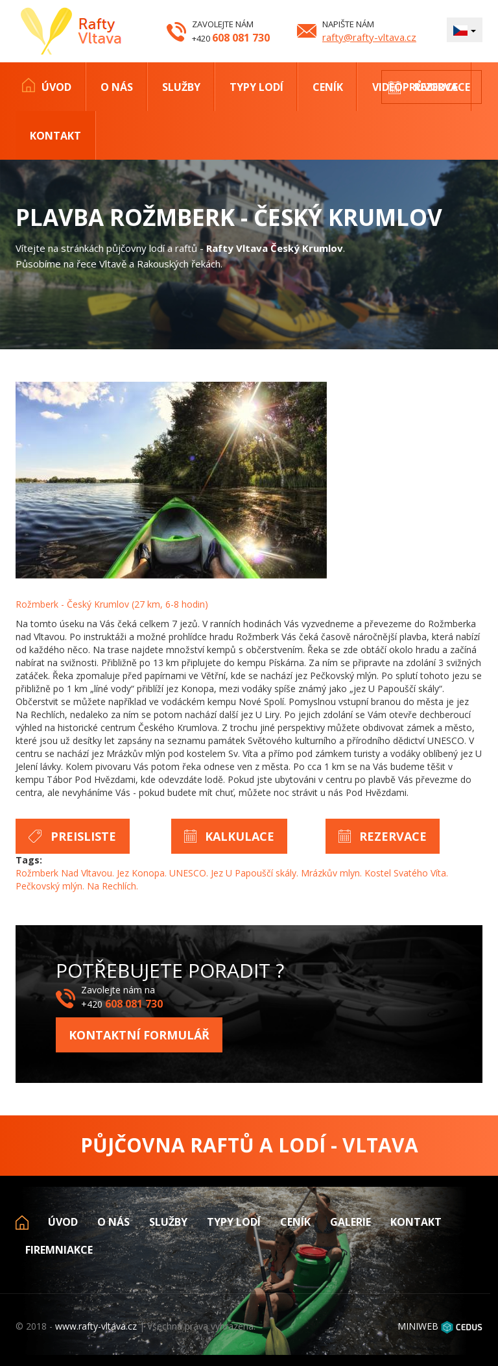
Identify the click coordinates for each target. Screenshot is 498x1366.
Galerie (350, 1222)
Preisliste (83, 836)
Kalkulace (239, 836)
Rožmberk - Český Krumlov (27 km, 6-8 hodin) (112, 604)
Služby (181, 87)
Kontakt (55, 136)
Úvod (56, 87)
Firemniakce (59, 1250)
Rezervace (442, 87)
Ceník (328, 87)
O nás (117, 87)
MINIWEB (417, 1326)
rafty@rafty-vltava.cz (369, 37)
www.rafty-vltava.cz (96, 1326)
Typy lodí (256, 87)
